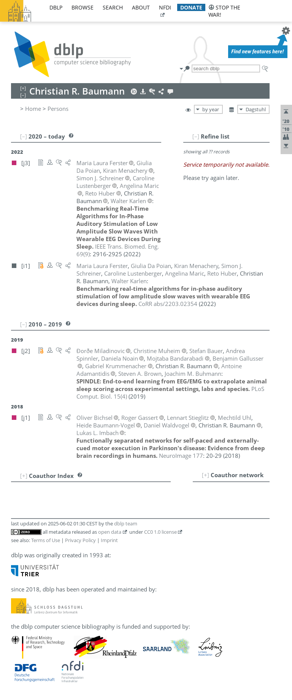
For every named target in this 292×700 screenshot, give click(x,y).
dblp (55, 7)
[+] (205, 475)
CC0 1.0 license (160, 531)
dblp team (125, 523)
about (141, 7)
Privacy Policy (80, 540)
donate (191, 7)
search (113, 7)
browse (82, 7)
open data (109, 531)
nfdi (165, 7)
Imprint (109, 540)
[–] (195, 136)
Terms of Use (45, 540)
